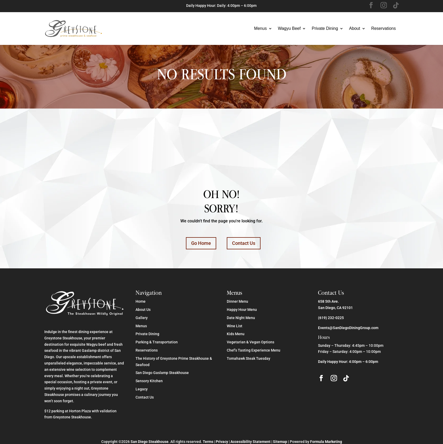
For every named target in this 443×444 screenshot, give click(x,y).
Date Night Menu (241, 318)
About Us (143, 309)
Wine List (234, 326)
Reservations (383, 28)
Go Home (201, 243)
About (354, 28)
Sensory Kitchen (149, 381)
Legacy (142, 389)
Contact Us (243, 243)
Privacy (222, 442)
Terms (208, 442)
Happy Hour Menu (242, 309)
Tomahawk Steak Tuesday (248, 358)
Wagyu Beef (289, 28)
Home (141, 301)
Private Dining (325, 28)
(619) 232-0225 (331, 318)
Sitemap (280, 442)
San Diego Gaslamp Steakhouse (162, 373)
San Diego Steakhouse (149, 442)
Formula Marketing (326, 442)
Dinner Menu (237, 301)
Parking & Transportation (157, 342)
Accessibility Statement (250, 442)
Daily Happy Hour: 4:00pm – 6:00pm (348, 361)
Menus (260, 28)
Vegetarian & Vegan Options (250, 342)
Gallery (142, 318)
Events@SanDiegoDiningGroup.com (348, 328)
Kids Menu (235, 334)
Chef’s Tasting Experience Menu (253, 350)
